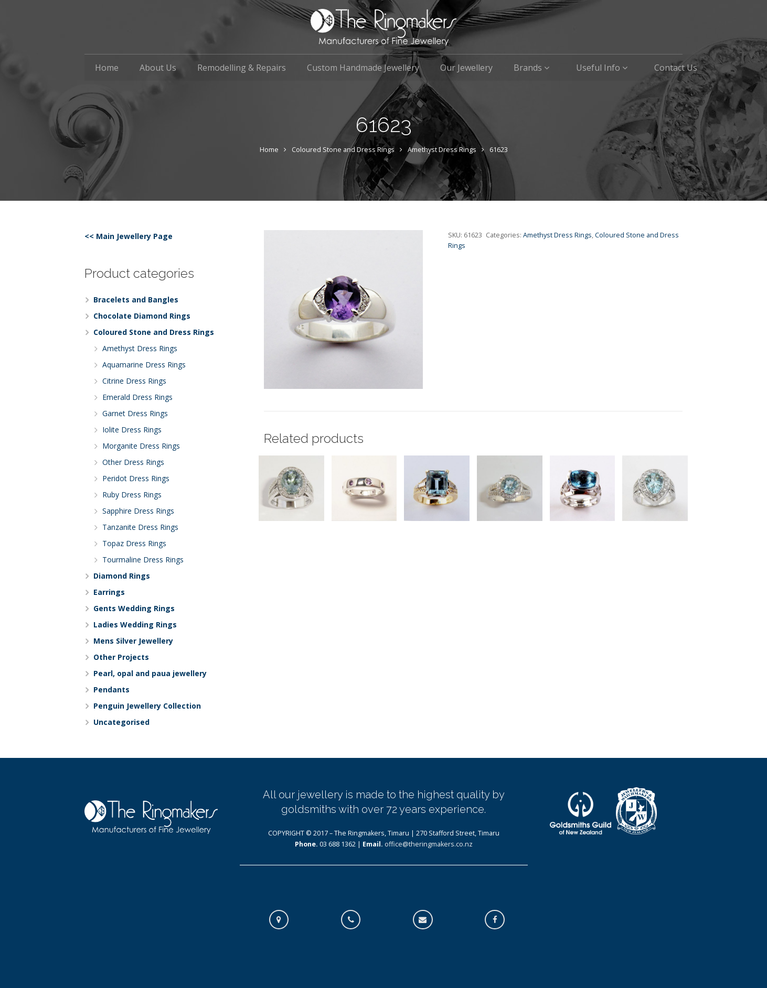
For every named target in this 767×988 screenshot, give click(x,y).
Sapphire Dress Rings (138, 511)
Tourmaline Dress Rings (143, 559)
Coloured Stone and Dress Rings (343, 149)
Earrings (109, 592)
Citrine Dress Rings (134, 381)
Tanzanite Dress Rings (140, 527)
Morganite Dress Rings (141, 446)
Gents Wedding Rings (134, 608)
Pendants (111, 689)
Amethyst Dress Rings (442, 149)
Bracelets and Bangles (135, 300)
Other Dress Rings (133, 462)
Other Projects (121, 657)
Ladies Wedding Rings (135, 624)
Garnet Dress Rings (135, 413)
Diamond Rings (121, 576)
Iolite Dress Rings (132, 430)
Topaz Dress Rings (134, 543)
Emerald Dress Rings (137, 397)
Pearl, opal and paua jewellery (150, 673)
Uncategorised (121, 722)
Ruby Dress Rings (132, 495)
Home (269, 149)
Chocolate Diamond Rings (141, 316)
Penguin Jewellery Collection (147, 706)
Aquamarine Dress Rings (144, 365)
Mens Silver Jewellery (133, 641)
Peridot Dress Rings (135, 478)
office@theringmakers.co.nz (429, 844)
